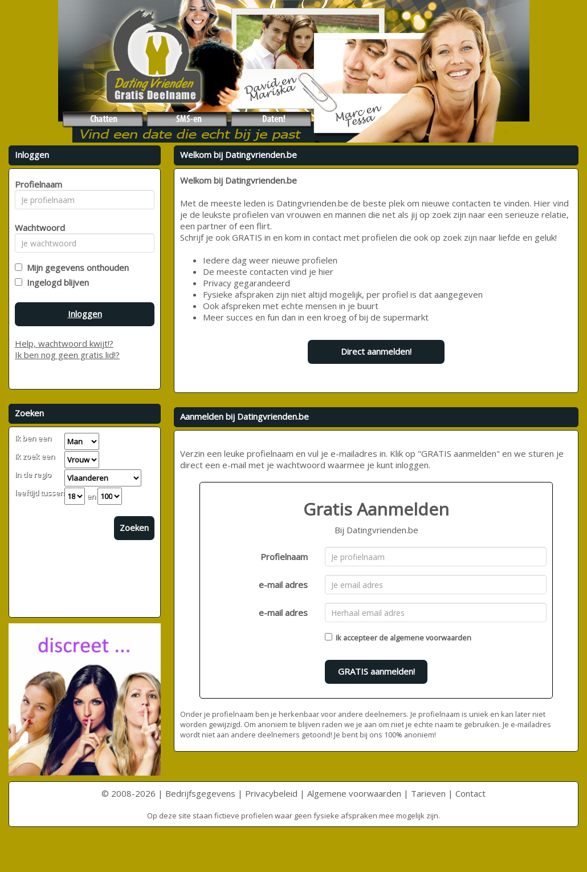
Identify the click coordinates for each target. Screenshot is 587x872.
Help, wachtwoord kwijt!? (64, 343)
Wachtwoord (37, 227)
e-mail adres (283, 584)
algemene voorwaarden (430, 637)
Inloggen (85, 313)
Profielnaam (284, 556)
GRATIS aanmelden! (376, 671)
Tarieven (428, 793)
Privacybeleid (271, 793)
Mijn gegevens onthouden (75, 267)
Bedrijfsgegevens (200, 793)
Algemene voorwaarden (354, 793)
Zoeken (134, 527)
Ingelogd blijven (55, 282)
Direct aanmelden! (376, 351)
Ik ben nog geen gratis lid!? (67, 354)
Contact (470, 793)
